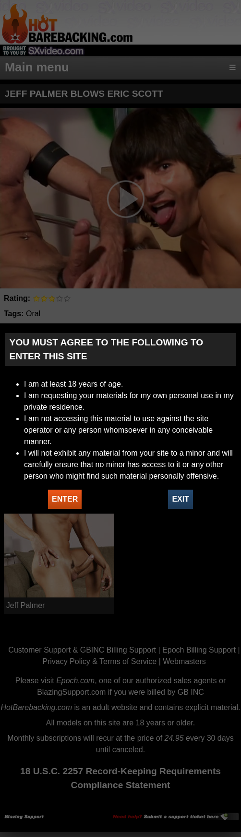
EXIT (180, 499)
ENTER (65, 499)
